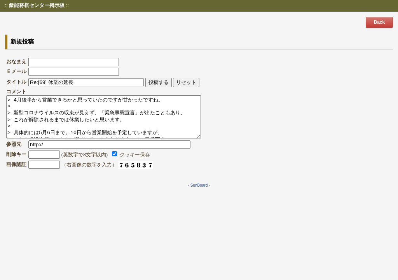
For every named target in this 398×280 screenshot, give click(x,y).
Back (379, 22)
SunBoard (199, 193)
